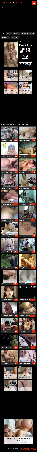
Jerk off (14, 37)
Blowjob (16, 33)
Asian (9, 33)
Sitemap (26, 448)
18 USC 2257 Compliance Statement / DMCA (28, 449)
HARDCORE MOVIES (12, 3)
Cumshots (5, 37)
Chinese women (28, 33)
